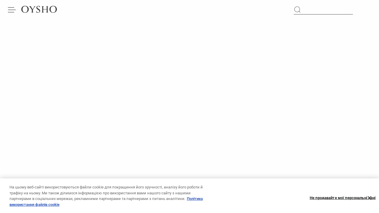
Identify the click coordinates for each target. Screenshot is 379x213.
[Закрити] (369, 199)
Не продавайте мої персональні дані (342, 200)
